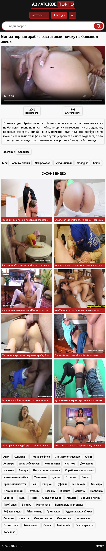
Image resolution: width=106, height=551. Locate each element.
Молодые (82, 163)
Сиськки (8, 518)
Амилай (71, 497)
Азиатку (80, 491)
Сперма (46, 484)
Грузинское (53, 511)
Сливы (47, 525)
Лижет (85, 477)
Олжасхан (20, 456)
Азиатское (53, 4)
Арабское (24, 152)
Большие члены (20, 163)
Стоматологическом (67, 456)
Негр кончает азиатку (46, 470)
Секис (96, 163)
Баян (34, 484)
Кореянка (9, 532)
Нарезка (8, 470)
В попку (26, 504)
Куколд (56, 477)
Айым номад (34, 511)
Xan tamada (63, 525)
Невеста (24, 518)
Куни (22, 497)
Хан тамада (78, 484)
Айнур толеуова (51, 497)
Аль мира (96, 484)
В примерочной (12, 491)
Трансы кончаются (14, 484)
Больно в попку (90, 497)
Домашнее (86, 463)
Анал (6, 456)
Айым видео (30, 525)
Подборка (96, 491)
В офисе (65, 491)
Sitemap (100, 546)
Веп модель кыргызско (69, 504)
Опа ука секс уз (43, 518)
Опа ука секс (64, 518)
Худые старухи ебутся (79, 511)
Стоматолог (10, 525)
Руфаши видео (12, 511)
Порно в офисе (40, 456)
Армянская (83, 518)
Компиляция (52, 463)
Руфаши (62, 484)
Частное (70, 463)
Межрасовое (42, 163)
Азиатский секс (12, 546)
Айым (88, 456)
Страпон (71, 477)
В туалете (34, 491)
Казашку (50, 491)
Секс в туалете (84, 525)
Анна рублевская (29, 463)
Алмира (23, 470)
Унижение (40, 477)
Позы (33, 497)
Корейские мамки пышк (79, 470)
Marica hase (43, 504)
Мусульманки (63, 163)
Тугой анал (9, 504)
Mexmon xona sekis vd (16, 477)
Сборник (8, 497)
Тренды (59, 15)
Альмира (8, 463)
